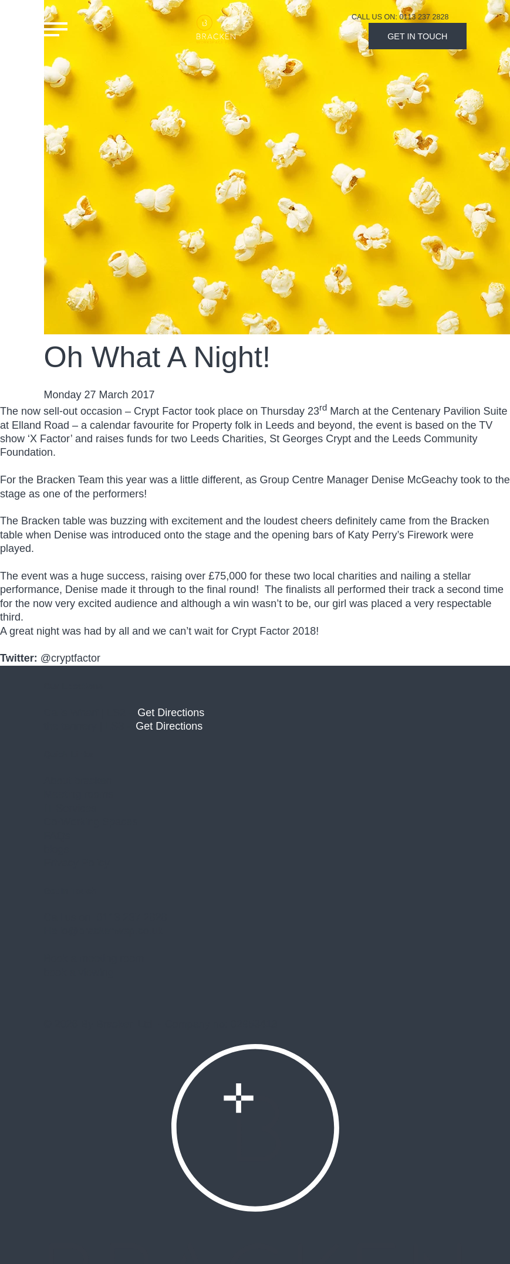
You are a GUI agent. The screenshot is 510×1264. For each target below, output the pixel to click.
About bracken (78, 781)
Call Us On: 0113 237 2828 (400, 17)
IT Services (70, 808)
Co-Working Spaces (91, 822)
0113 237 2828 (132, 917)
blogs (56, 849)
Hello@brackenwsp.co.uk (103, 931)
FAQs (57, 836)
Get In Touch (417, 36)
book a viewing (79, 972)
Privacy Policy (77, 863)
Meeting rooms (79, 794)
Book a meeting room (94, 958)
